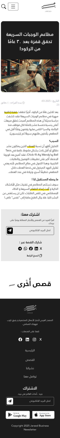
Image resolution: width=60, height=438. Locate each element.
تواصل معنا (30, 376)
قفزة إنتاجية (11, 112)
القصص (30, 360)
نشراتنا (30, 368)
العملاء (31, 146)
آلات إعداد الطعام (39, 189)
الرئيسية (30, 350)
